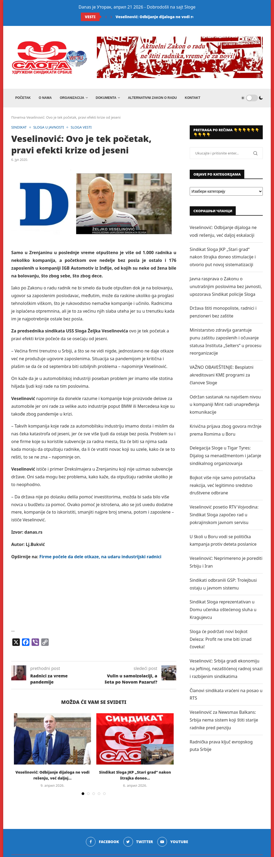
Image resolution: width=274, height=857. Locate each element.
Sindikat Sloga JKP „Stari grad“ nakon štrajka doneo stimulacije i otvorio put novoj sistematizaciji (223, 257)
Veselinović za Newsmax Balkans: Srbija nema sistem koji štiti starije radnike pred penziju (224, 720)
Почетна (18, 117)
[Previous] (106, 17)
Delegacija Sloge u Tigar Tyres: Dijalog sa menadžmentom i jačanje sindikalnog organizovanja (225, 455)
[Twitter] (138, 842)
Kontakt (192, 98)
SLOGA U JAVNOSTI (48, 127)
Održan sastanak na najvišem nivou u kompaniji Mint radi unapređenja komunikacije (225, 404)
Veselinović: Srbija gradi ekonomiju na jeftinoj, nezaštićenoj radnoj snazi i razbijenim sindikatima (226, 668)
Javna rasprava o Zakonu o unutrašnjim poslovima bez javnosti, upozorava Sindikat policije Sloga (226, 286)
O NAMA (45, 98)
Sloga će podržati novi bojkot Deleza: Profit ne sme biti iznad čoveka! (221, 639)
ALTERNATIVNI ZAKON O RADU (152, 98)
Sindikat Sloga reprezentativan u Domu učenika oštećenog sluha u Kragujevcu (223, 609)
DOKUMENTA (106, 98)
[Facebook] (102, 842)
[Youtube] (172, 842)
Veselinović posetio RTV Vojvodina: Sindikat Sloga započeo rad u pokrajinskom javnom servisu (224, 514)
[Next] (111, 17)
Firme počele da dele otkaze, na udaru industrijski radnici (99, 557)
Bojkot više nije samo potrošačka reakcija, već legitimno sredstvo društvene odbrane (222, 485)
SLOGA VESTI (81, 127)
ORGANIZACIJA (72, 98)
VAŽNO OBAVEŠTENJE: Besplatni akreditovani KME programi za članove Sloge (221, 375)
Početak (23, 98)
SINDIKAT (19, 127)
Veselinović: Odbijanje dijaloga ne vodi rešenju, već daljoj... (172, 16)
